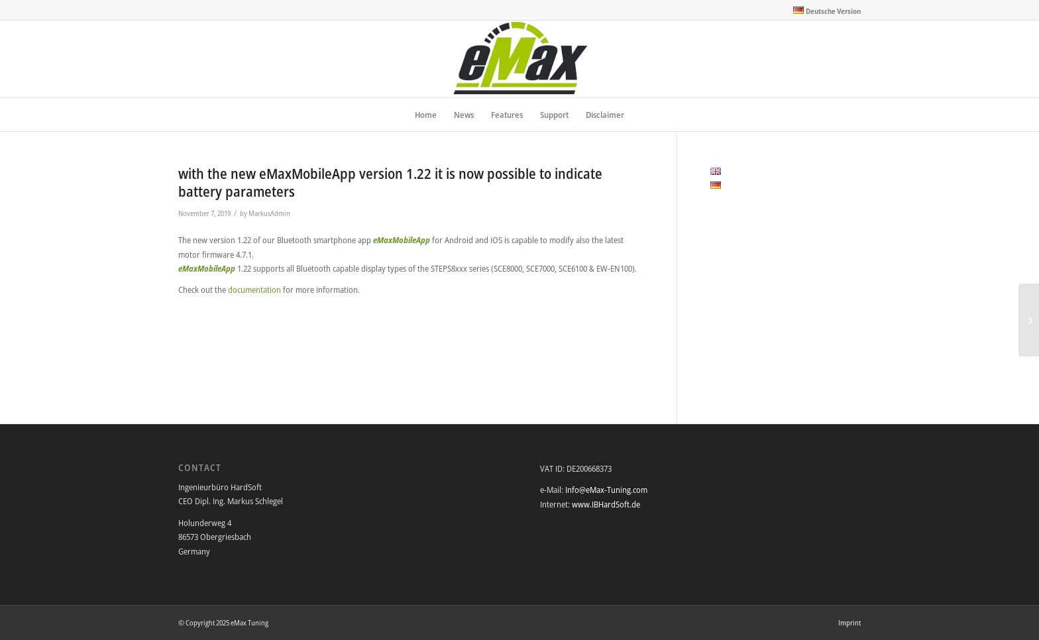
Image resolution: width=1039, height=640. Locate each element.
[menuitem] (824, 11)
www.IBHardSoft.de (606, 504)
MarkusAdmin (269, 213)
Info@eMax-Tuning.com (606, 490)
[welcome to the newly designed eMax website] (1028, 320)
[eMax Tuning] (520, 59)
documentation (255, 289)
